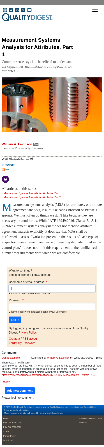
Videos (6, 431)
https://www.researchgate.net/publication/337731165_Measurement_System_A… (48, 375)
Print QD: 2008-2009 (12, 427)
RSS (7, 170)
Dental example (11, 357)
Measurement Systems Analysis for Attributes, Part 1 (32, 193)
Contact (87, 407)
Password (15, 300)
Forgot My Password (22, 342)
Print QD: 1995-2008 (12, 423)
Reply (6, 381)
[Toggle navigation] (96, 10)
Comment (10, 165)
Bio (36, 144)
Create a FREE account (24, 338)
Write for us (8, 440)
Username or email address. (27, 282)
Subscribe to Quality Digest (91, 418)
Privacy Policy (27, 332)
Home (5, 418)
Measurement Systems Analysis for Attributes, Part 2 (32, 197)
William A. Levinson (17, 144)
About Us (83, 423)
